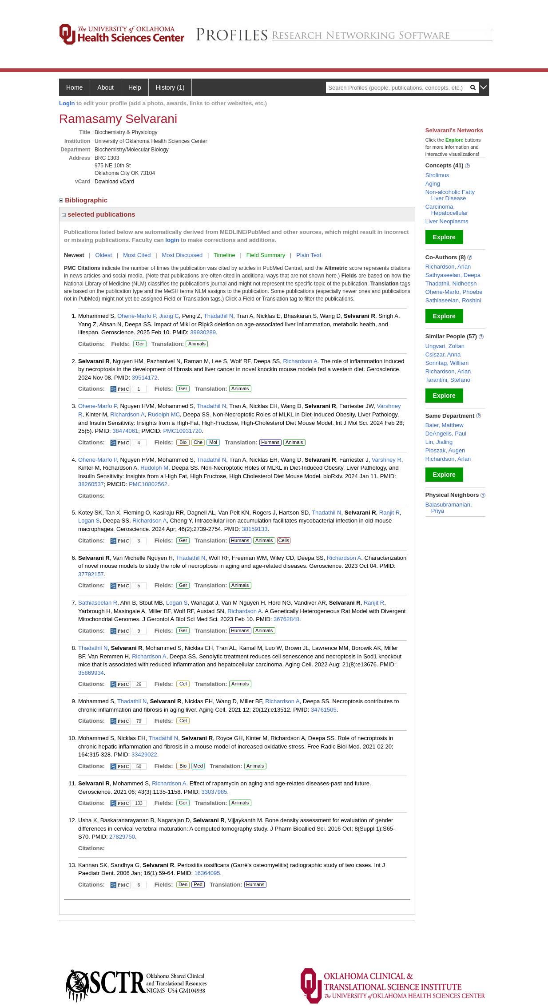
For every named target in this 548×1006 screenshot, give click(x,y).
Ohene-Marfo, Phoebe (454, 292)
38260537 (91, 484)
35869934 (91, 672)
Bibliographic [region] (84, 200)
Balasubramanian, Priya (448, 507)
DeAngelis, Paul (446, 433)
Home (74, 87)
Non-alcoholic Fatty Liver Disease (450, 195)
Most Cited (137, 255)
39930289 (203, 332)
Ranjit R (389, 512)
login (172, 240)
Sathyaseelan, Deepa (452, 275)
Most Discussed (182, 255)
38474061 (125, 431)
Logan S (88, 520)
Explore (444, 237)
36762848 (286, 619)
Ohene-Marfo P (136, 316)
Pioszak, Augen (445, 450)
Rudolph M (154, 467)
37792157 (91, 574)
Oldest (103, 255)
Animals (197, 343)
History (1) (170, 87)
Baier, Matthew (444, 425)
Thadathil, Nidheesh (451, 283)
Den (181, 885)
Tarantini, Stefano (447, 379)
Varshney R (386, 459)
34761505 (324, 709)
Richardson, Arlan (448, 266)
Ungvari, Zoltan (445, 346)
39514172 (145, 377)
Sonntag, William (447, 363)
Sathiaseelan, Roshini (453, 300)
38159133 (255, 529)
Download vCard (114, 181)
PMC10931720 (182, 431)
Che (197, 443)
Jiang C (169, 316)
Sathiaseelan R (97, 602)
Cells (283, 540)
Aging (432, 183)
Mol (212, 443)
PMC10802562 (148, 484)
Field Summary (265, 255)
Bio (183, 443)
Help (134, 87)
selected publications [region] (98, 214)
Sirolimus (437, 175)
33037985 (214, 791)
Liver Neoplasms (447, 221)
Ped (197, 885)
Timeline (224, 255)
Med (197, 766)
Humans (270, 442)
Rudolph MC (164, 414)
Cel (182, 684)
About (105, 87)
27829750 (122, 836)
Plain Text (308, 255)
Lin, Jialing (439, 442)
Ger (138, 344)
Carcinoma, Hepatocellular (446, 209)
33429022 (144, 754)
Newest (74, 255)
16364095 (207, 873)
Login (67, 103)
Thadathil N (218, 316)
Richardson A (300, 361)
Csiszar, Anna (443, 354)
